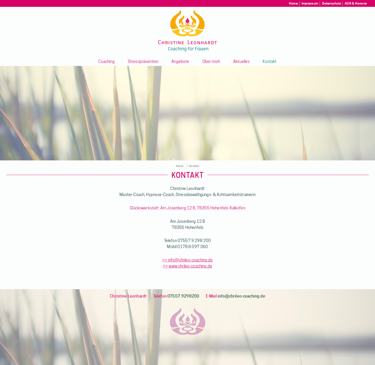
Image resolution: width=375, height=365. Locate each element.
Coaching (106, 61)
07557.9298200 (183, 296)
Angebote (180, 61)
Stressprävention (143, 61)
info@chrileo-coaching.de (190, 260)
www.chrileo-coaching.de (190, 266)
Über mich (211, 61)
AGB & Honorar (356, 3)
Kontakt (270, 61)
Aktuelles (241, 61)
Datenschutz (331, 3)
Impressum (310, 3)
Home (293, 3)
